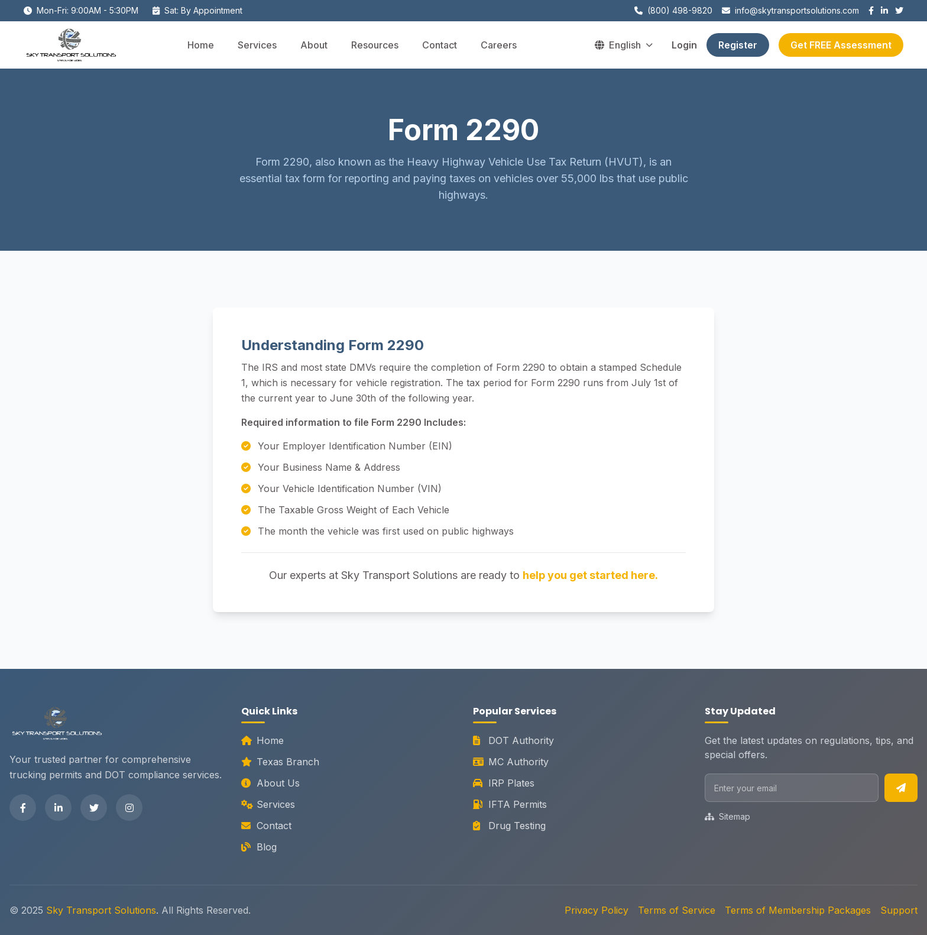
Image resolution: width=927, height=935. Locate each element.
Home (200, 45)
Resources (374, 45)
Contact (439, 45)
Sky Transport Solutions (101, 910)
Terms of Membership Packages (798, 910)
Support (899, 910)
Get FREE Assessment (841, 45)
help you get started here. (590, 575)
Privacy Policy (596, 910)
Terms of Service (676, 910)
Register (737, 45)
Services (257, 45)
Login (684, 45)
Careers (499, 45)
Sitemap (727, 816)
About (314, 45)
